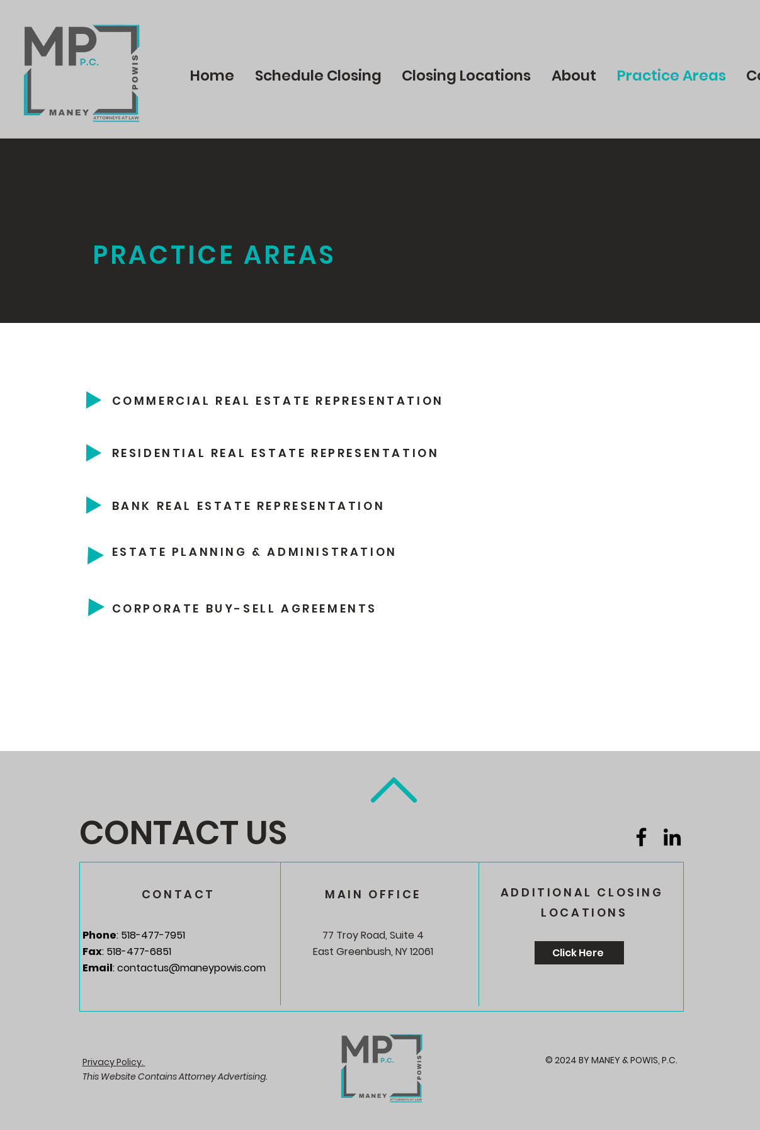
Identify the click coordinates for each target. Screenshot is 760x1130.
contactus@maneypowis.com (191, 968)
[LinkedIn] (672, 837)
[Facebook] (641, 837)
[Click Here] (579, 952)
